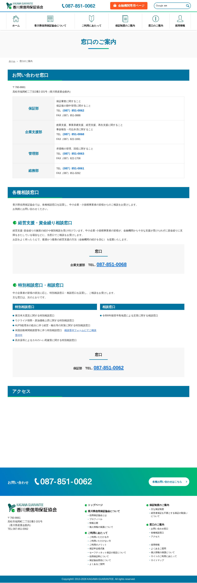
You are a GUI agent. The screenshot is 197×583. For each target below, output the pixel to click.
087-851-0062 (109, 367)
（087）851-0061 (72, 168)
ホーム (12, 61)
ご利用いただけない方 (100, 541)
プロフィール (95, 519)
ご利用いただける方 (99, 537)
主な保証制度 (157, 509)
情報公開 (93, 523)
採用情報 (155, 545)
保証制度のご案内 (159, 505)
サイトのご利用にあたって (164, 556)
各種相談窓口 (157, 533)
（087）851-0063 (72, 153)
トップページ (95, 505)
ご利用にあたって (98, 533)
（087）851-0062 (72, 110)
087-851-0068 (111, 264)
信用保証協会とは (98, 515)
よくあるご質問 (97, 564)
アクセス (155, 537)
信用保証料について (99, 556)
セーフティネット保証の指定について (107, 552)
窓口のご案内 (156, 525)
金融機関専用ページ (129, 6)
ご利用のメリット (98, 545)
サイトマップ (157, 560)
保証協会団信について (100, 560)
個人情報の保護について (101, 527)
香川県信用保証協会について (104, 511)
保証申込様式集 (97, 549)
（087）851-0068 (72, 134)
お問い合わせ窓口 (159, 529)
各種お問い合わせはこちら (162, 481)
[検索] (169, 6)
